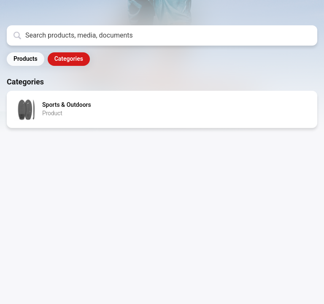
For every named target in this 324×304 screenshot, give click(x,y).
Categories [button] (68, 58)
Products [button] (26, 58)
